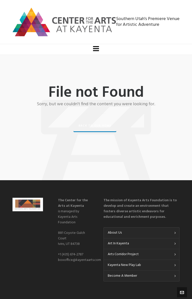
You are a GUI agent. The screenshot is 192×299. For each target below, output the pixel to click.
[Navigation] (96, 49)
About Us (115, 233)
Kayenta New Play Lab (124, 265)
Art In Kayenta (118, 243)
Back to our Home (94, 125)
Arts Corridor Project (123, 254)
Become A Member (122, 276)
